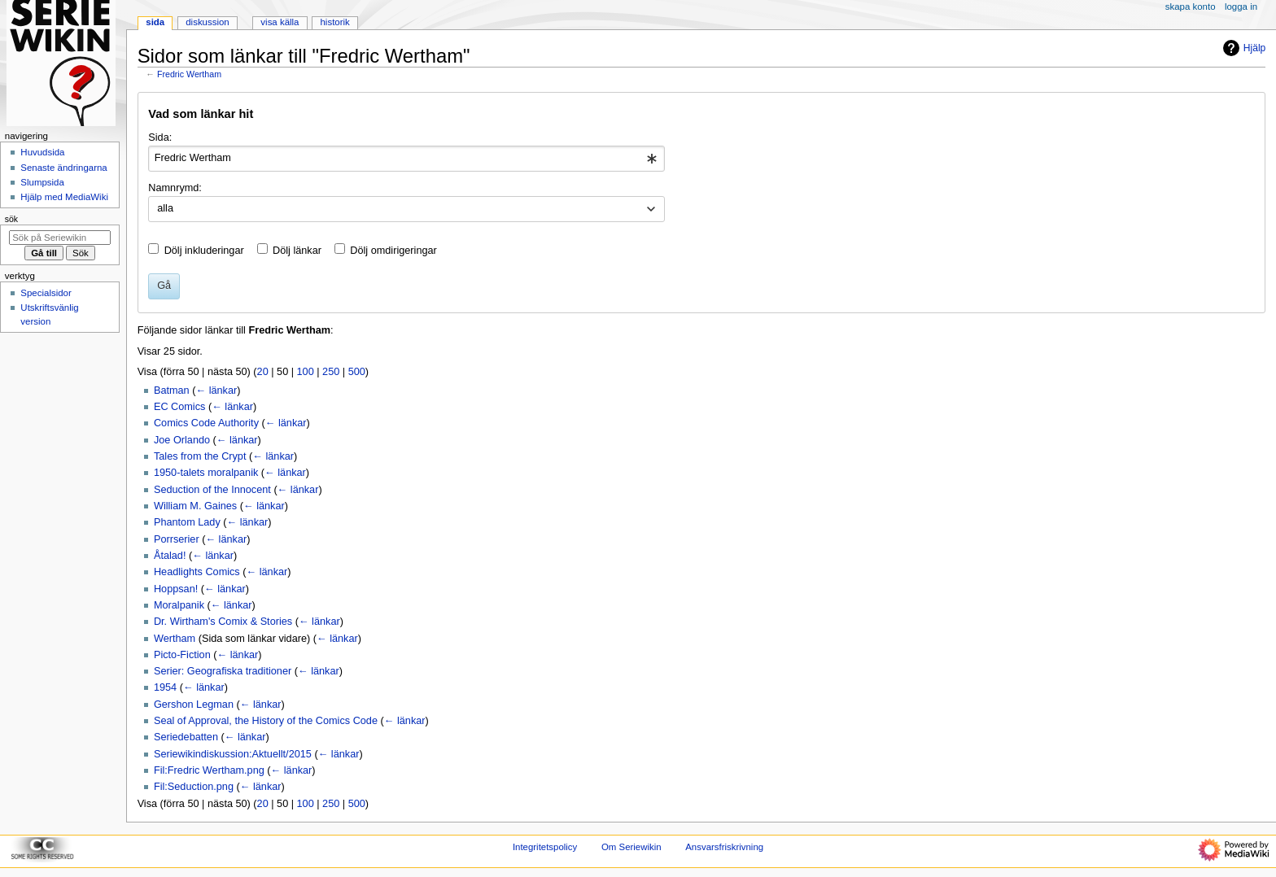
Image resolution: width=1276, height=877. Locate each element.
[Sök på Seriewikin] (60, 237)
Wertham (174, 638)
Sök (11, 219)
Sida (155, 22)
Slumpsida (41, 182)
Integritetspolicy (545, 847)
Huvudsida (42, 152)
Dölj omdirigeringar (393, 250)
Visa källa (279, 22)
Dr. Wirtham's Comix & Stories (223, 621)
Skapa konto (1190, 6)
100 (305, 371)
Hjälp (1242, 48)
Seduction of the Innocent (212, 489)
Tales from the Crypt (200, 456)
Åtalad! (170, 555)
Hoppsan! (176, 589)
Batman (172, 390)
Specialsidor (45, 293)
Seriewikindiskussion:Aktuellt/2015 (233, 754)
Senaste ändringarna (63, 167)
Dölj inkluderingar (204, 250)
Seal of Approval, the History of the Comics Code (266, 720)
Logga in (1241, 6)
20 (263, 371)
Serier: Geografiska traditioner (222, 671)
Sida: (160, 137)
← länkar (216, 390)
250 (330, 371)
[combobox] (406, 159)
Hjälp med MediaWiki (64, 197)
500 (356, 371)
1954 (165, 687)
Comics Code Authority (206, 423)
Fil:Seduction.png (194, 786)
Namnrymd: (175, 188)
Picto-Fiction (182, 655)
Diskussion (207, 22)
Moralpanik (179, 605)
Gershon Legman (194, 704)
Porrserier (176, 539)
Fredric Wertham (189, 74)
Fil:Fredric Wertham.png (209, 770)
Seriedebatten (186, 737)
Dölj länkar (297, 250)
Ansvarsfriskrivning (724, 847)
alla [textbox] (165, 208)
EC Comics (179, 406)
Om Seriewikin (631, 847)
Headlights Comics (197, 572)
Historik (335, 22)
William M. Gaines (195, 506)
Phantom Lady (187, 522)
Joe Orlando (182, 440)
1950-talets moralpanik (206, 472)
